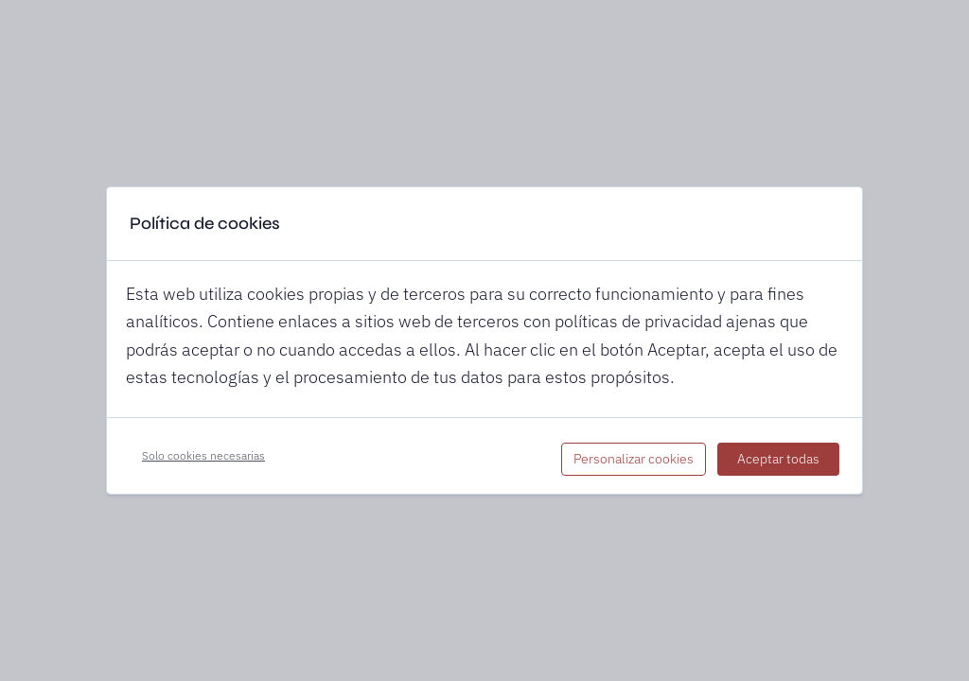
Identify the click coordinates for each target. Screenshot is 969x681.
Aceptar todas (778, 458)
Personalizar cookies (633, 458)
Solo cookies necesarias (203, 455)
